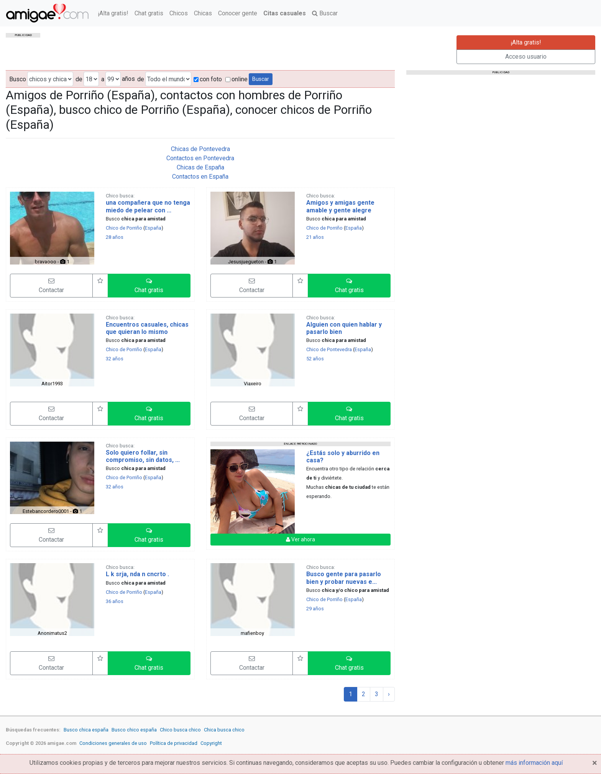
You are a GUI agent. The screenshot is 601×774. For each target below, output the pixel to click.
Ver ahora (300, 539)
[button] (149, 285)
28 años (114, 237)
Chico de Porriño (124, 228)
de (79, 79)
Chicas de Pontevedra (200, 149)
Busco (17, 79)
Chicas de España (200, 167)
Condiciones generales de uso (113, 743)
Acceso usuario (526, 56)
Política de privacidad (173, 743)
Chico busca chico (180, 730)
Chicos (178, 13)
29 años (315, 608)
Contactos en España (200, 176)
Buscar (325, 13)
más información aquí (534, 762)
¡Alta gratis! (113, 13)
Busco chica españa (86, 730)
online (236, 79)
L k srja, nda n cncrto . (137, 574)
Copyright (211, 743)
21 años (315, 237)
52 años (315, 359)
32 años (114, 359)
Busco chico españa (134, 730)
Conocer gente (237, 13)
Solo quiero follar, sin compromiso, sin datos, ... (143, 456)
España (153, 228)
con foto (208, 79)
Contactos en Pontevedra (200, 158)
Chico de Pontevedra (329, 349)
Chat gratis (149, 13)
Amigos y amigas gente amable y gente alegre (340, 206)
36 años (114, 601)
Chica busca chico (224, 730)
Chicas (203, 13)
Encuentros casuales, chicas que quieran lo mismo (147, 328)
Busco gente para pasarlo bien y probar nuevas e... (343, 577)
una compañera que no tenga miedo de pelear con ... (148, 206)
